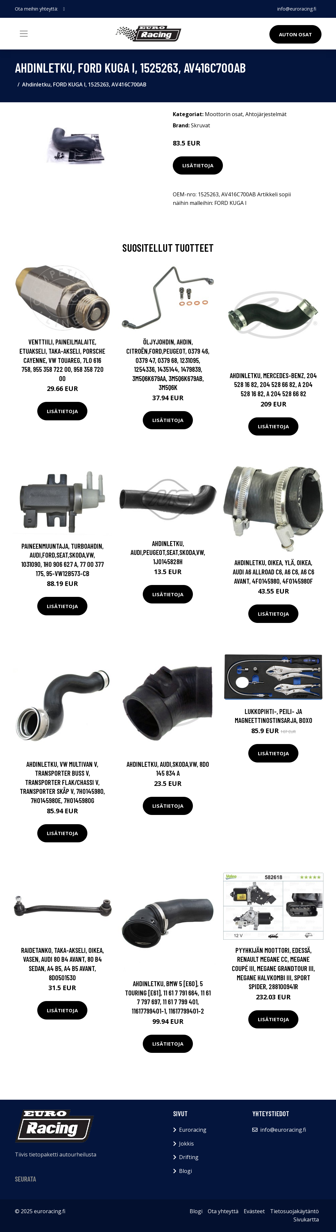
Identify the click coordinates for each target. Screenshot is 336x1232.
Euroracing (192, 1129)
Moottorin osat (224, 114)
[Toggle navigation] (24, 33)
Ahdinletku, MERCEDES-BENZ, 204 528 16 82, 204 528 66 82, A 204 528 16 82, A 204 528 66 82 (273, 384)
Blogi (185, 1171)
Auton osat (295, 34)
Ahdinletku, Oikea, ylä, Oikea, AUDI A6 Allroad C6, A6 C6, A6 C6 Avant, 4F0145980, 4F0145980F (273, 571)
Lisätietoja (197, 165)
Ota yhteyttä (223, 1211)
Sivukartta (306, 1219)
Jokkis (186, 1143)
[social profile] (64, 9)
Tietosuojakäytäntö (294, 1211)
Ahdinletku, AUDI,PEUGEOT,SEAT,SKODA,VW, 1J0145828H (168, 552)
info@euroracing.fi (296, 9)
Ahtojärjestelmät (266, 114)
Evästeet (254, 1211)
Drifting (189, 1157)
